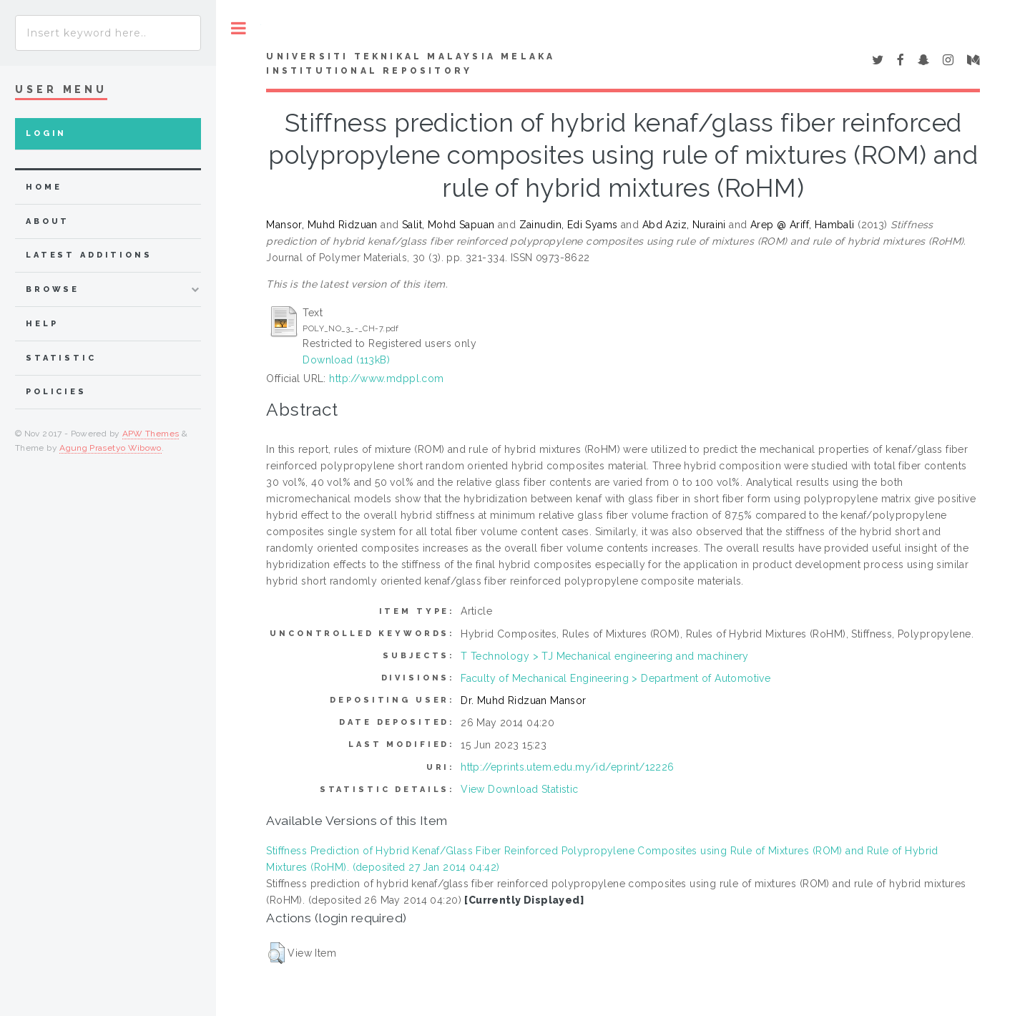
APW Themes (151, 434)
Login (46, 133)
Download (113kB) (346, 360)
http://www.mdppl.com (386, 378)
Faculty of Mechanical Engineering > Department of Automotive (615, 678)
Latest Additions (89, 255)
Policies (56, 391)
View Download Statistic (520, 789)
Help (42, 323)
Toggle (238, 28)
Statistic (61, 358)
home (44, 187)
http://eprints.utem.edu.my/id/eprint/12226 (568, 767)
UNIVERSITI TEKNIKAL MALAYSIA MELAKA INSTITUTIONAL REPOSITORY (410, 64)
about (47, 221)
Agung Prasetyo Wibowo (110, 448)
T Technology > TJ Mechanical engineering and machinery (605, 656)
